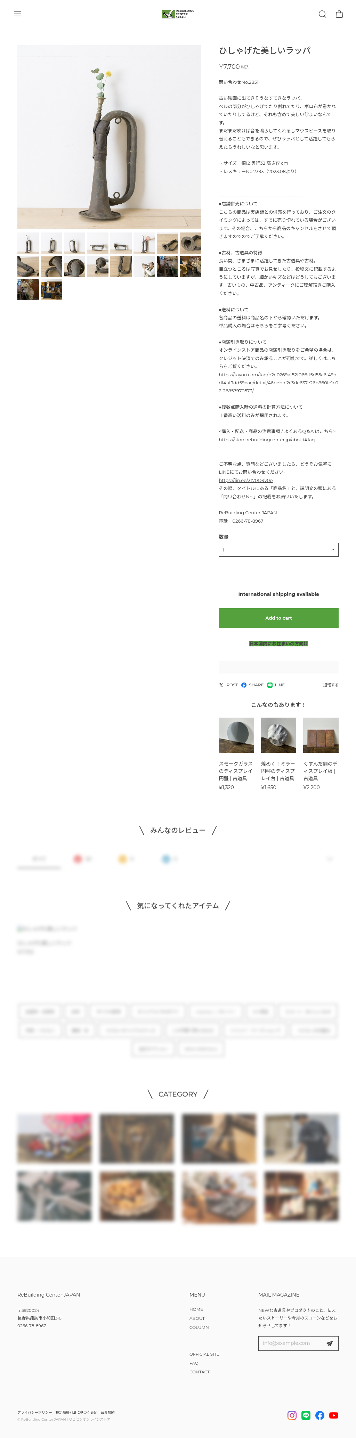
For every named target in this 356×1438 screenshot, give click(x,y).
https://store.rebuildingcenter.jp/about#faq (267, 439)
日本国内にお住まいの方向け (278, 643)
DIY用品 (260, 1016)
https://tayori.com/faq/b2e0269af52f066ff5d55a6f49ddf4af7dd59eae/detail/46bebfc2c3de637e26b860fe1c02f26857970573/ (278, 383)
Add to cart (279, 618)
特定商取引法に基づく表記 (76, 1412)
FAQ (194, 1363)
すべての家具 (108, 1016)
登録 (329, 1343)
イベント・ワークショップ (255, 1035)
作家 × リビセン (40, 1035)
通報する (331, 685)
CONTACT (199, 1371)
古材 (75, 1016)
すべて (39, 863)
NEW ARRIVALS (201, 1053)
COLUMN (199, 1327)
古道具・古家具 (40, 1016)
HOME (196, 1309)
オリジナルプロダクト (158, 1016)
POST (228, 684)
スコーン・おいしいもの (308, 1016)
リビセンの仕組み (313, 1035)
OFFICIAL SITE (204, 1354)
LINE (276, 684)
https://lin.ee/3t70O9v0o (246, 480)
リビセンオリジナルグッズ (130, 1035)
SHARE (252, 684)
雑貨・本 (80, 1035)
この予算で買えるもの (193, 1035)
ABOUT (197, 1318)
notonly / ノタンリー (216, 1016)
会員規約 (108, 1412)
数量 (223, 537)
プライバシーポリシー (34, 1412)
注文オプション (153, 1053)
